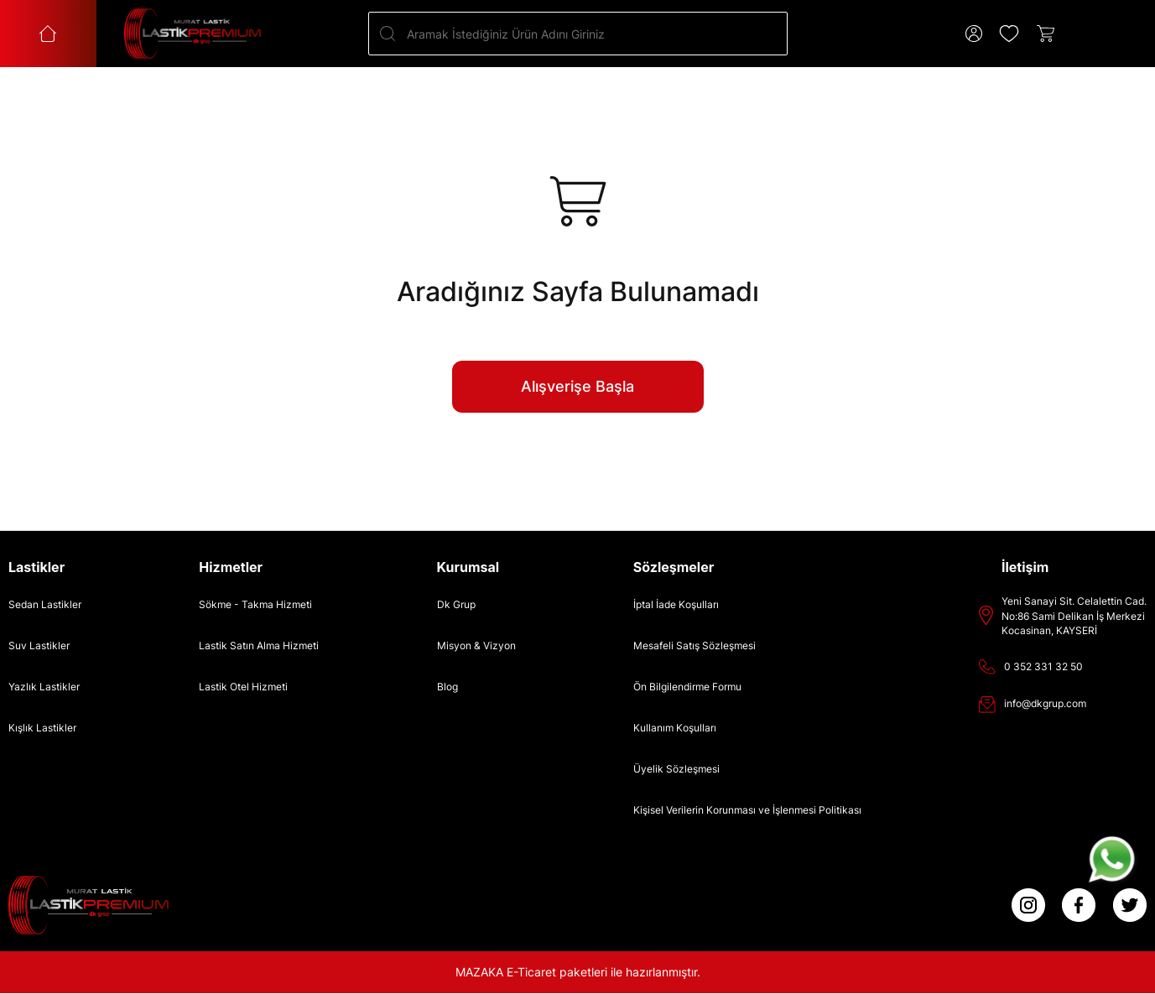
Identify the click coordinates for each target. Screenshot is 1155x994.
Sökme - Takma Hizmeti (255, 604)
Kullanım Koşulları (674, 727)
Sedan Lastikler (44, 604)
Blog (447, 686)
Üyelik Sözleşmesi (676, 768)
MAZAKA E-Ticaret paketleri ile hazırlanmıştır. (577, 972)
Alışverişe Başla (577, 386)
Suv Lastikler (39, 645)
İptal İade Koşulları (676, 604)
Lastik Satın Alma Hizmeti (259, 645)
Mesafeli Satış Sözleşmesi (694, 645)
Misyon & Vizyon (476, 645)
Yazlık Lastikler (44, 686)
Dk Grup (456, 604)
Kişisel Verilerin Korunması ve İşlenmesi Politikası (747, 810)
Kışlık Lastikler (42, 727)
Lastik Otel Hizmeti (243, 686)
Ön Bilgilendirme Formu (687, 686)
